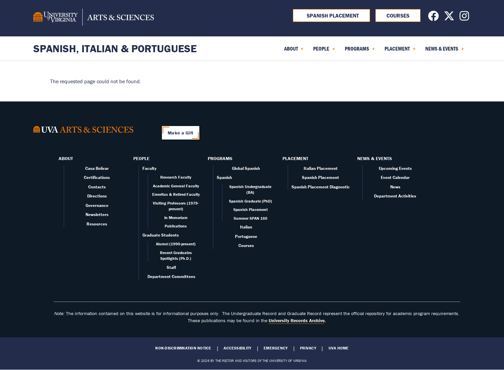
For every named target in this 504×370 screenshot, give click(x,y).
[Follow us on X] (449, 17)
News (395, 187)
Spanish (224, 177)
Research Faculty (175, 177)
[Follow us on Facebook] (433, 17)
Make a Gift (180, 133)
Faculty (149, 168)
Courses (398, 15)
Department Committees (171, 276)
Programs (220, 158)
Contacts (97, 187)
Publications (176, 225)
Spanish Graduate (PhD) (250, 201)
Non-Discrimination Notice (183, 348)
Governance (97, 205)
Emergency (276, 348)
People (141, 158)
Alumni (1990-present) (176, 243)
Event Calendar (395, 177)
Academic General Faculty (176, 185)
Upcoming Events (395, 168)
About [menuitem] (293, 51)
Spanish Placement (331, 15)
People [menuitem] (324, 51)
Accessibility (237, 348)
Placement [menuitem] (400, 51)
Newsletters (97, 214)
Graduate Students (160, 235)
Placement (295, 158)
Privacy (308, 348)
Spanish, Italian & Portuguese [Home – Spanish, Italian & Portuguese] (115, 48)
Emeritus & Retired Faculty (176, 194)
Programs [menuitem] (359, 51)
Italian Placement (321, 168)
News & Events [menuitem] (445, 51)
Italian (246, 227)
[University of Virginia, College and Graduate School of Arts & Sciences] (93, 18)
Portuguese (246, 236)
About (66, 158)
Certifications (97, 177)
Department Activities (395, 196)
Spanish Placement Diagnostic (321, 187)
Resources (97, 224)
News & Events (374, 158)
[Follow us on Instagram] (464, 17)
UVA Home (339, 348)
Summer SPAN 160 (250, 218)
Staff (171, 267)
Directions (97, 196)
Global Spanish (246, 168)
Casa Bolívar (97, 168)
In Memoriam (176, 217)
